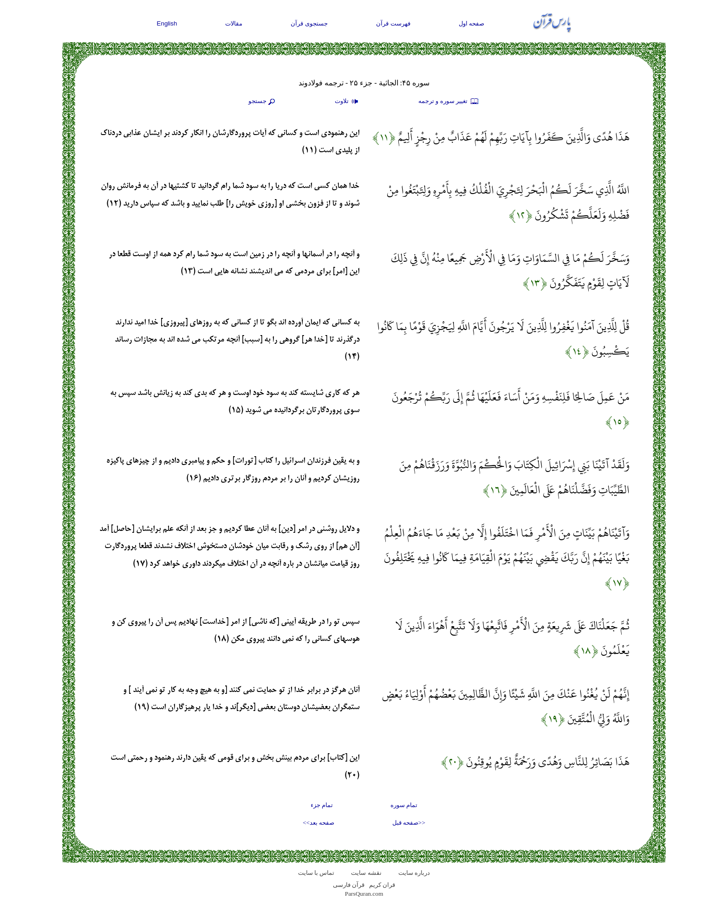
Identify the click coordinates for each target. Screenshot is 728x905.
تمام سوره (403, 805)
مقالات (233, 23)
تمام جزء (322, 805)
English (167, 23)
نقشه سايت (366, 872)
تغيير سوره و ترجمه (449, 101)
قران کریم (382, 884)
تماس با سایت (316, 872)
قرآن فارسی (348, 884)
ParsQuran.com (364, 893)
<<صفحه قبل (408, 822)
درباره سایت (414, 872)
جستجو (262, 101)
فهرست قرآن (393, 23)
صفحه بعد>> (318, 822)
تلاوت (348, 101)
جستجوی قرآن (309, 23)
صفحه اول (472, 23)
